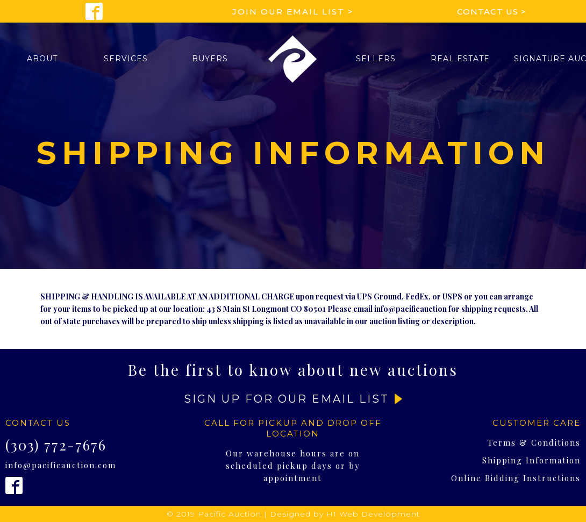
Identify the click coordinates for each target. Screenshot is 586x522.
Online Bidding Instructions (516, 478)
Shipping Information (531, 460)
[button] (42, 58)
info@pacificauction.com (60, 465)
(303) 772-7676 (55, 445)
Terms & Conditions (534, 442)
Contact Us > (491, 11)
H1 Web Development (373, 514)
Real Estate (460, 58)
